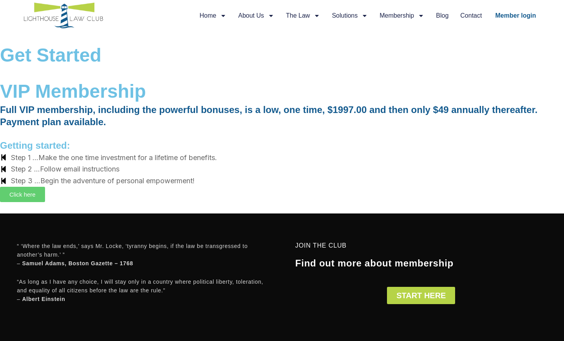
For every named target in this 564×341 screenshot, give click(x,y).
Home (213, 16)
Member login (515, 15)
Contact (471, 15)
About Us (256, 16)
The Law (303, 16)
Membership (402, 16)
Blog (442, 15)
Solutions (350, 16)
